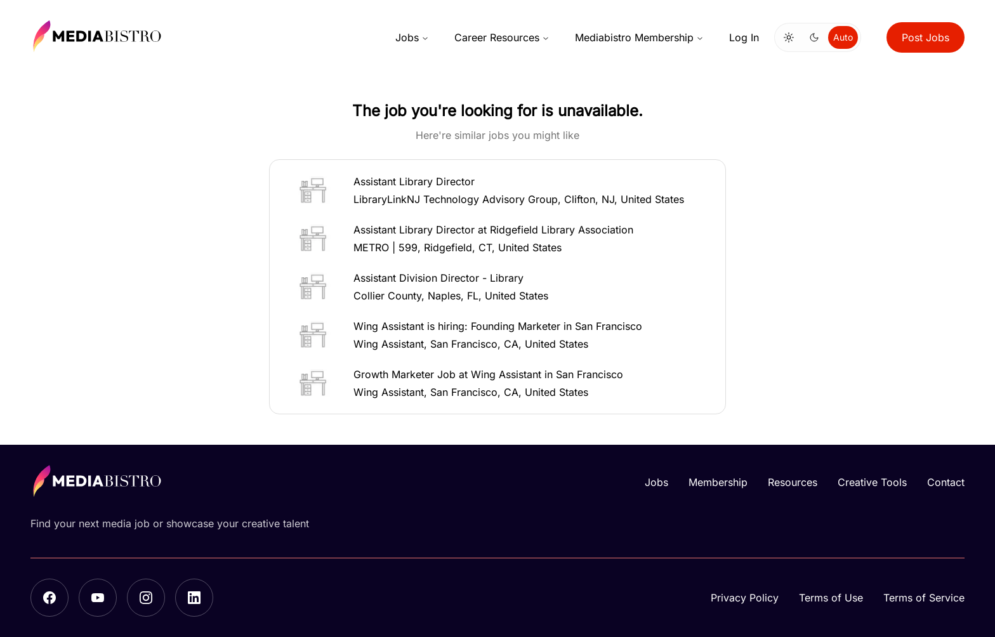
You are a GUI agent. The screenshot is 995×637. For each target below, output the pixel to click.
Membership (718, 482)
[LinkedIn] (194, 598)
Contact (946, 482)
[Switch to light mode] (788, 37)
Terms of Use (831, 597)
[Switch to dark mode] (814, 37)
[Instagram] (146, 598)
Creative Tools (872, 482)
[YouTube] (98, 598)
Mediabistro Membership (639, 37)
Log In (744, 37)
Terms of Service (924, 597)
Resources (792, 482)
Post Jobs (925, 37)
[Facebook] (49, 598)
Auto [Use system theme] (843, 37)
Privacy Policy (745, 597)
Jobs (412, 37)
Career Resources (502, 37)
